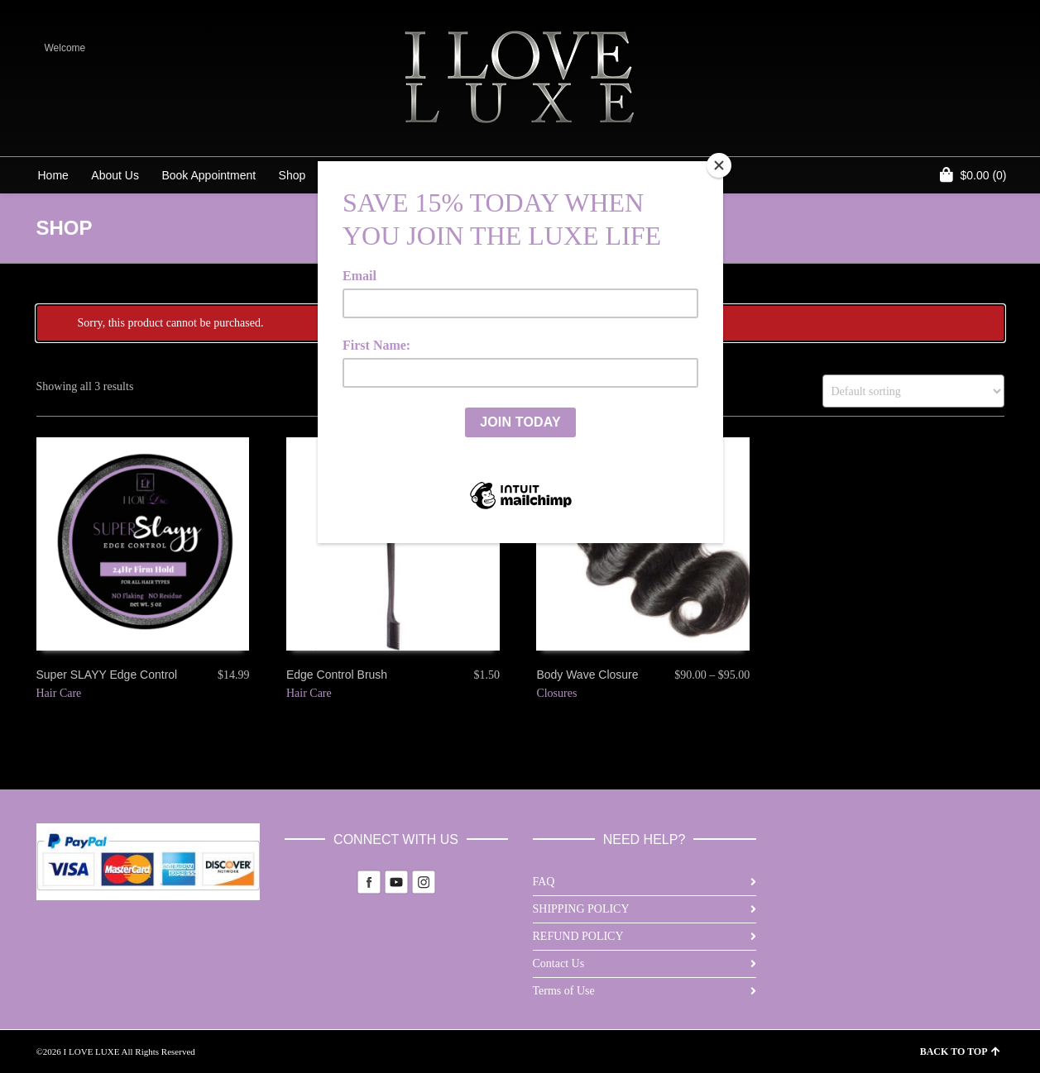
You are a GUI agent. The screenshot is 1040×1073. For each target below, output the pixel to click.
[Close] (719, 165)
